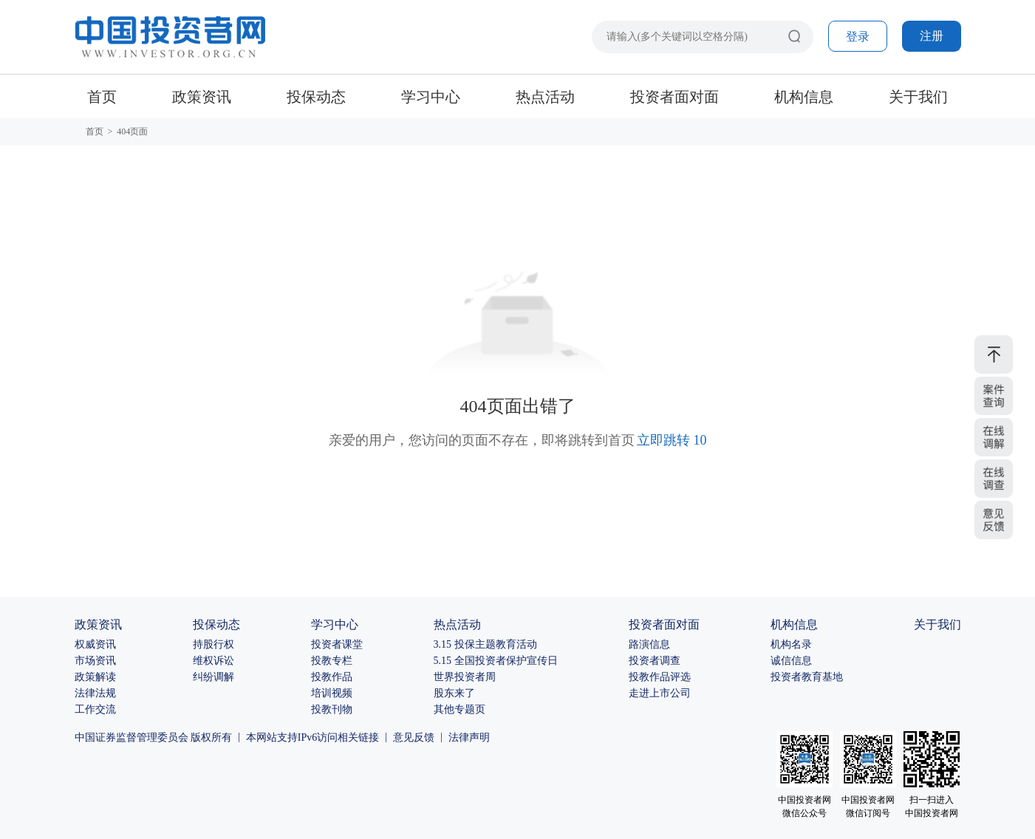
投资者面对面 (674, 97)
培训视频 (331, 693)
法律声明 (469, 737)
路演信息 (649, 644)
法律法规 (95, 693)
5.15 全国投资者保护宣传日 (496, 660)
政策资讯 (201, 97)
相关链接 (358, 737)
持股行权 (213, 644)
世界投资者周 (465, 676)
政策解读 (95, 676)
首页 (102, 97)
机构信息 (803, 97)
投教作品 (331, 676)
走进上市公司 (660, 693)
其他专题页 (459, 709)
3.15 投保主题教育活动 (485, 644)
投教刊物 (331, 709)
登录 (858, 36)
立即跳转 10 (672, 440)
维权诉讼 (213, 660)
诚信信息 (791, 660)
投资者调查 (654, 660)
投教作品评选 (660, 676)
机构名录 (791, 644)
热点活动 (545, 97)
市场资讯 (95, 660)
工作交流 (95, 709)
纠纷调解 (213, 676)
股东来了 (454, 693)
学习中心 (430, 97)
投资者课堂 (337, 644)
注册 (931, 36)
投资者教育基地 (807, 676)
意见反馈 (413, 737)
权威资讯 (95, 644)
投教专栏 (331, 660)
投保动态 (316, 97)
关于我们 (918, 97)
